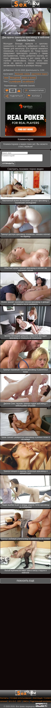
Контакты (4, 698)
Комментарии (36, 90)
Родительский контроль (40, 701)
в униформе (15, 81)
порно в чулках (29, 77)
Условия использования (20, 698)
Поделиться (16, 96)
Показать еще (25, 581)
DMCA (25, 701)
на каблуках (28, 81)
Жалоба (36, 96)
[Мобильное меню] (2, 3)
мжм (6, 77)
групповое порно (39, 74)
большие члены (22, 74)
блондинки (15, 77)
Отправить (8, 163)
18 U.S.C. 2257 (14, 701)
